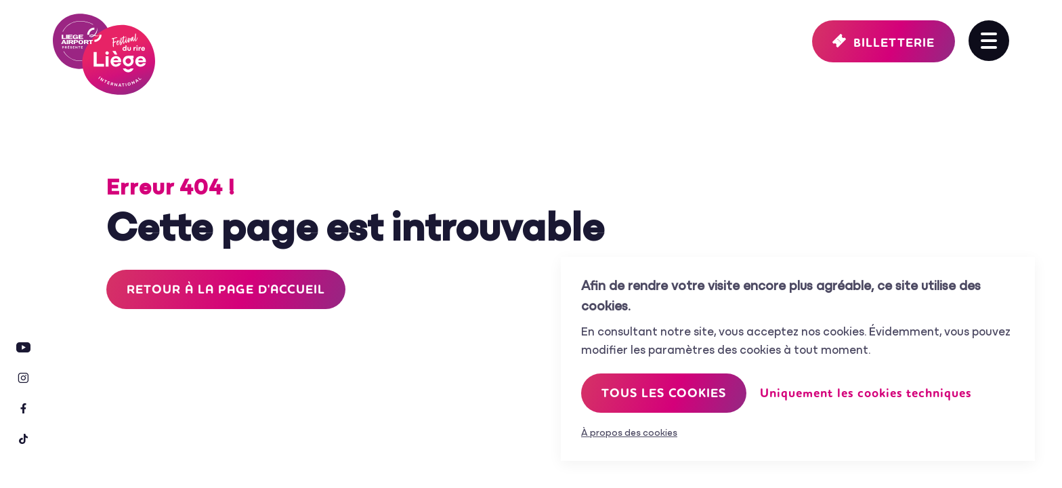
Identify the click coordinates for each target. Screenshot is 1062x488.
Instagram (23, 378)
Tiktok (23, 439)
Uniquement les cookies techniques (865, 393)
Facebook (23, 408)
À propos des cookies (629, 433)
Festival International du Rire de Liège (104, 54)
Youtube (23, 347)
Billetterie (894, 43)
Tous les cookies (663, 393)
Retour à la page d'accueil (226, 289)
